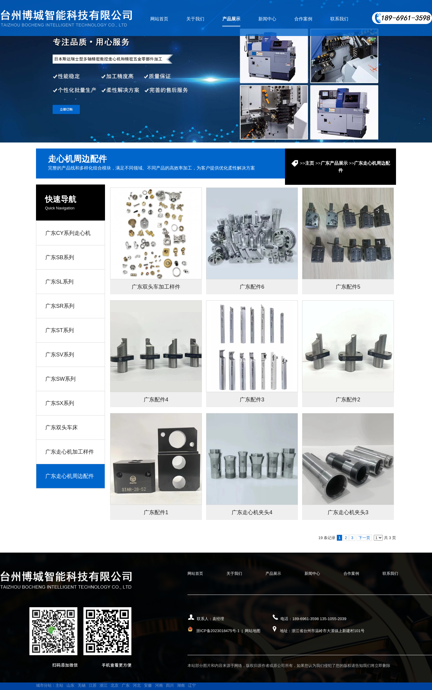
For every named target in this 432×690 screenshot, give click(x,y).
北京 (114, 685)
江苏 (93, 685)
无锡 (82, 685)
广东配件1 (156, 512)
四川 (170, 685)
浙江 (103, 685)
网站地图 (252, 630)
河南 (159, 685)
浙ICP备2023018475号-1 (218, 630)
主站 (59, 685)
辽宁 (192, 685)
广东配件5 (348, 287)
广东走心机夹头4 (252, 512)
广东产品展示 (334, 163)
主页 (309, 163)
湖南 (181, 685)
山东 (70, 685)
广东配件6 (252, 287)
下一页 (364, 538)
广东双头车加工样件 (156, 287)
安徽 (148, 685)
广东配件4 (156, 400)
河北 (137, 685)
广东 (126, 685)
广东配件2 (348, 400)
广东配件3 (252, 400)
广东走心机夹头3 (348, 512)
